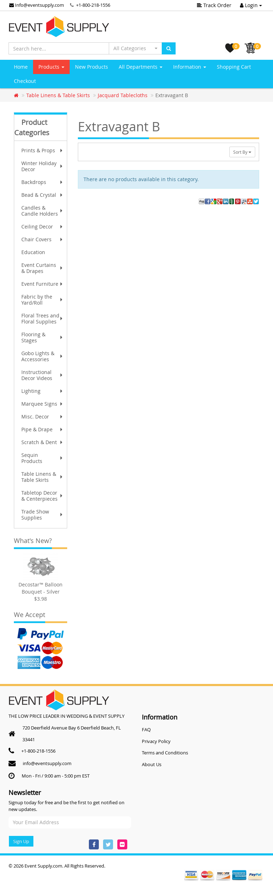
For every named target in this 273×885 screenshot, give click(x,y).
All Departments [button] (140, 66)
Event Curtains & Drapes (42, 268)
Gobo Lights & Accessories (42, 356)
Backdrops (42, 182)
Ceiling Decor (42, 226)
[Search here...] (59, 48)
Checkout (25, 81)
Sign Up (21, 841)
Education (33, 252)
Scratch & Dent (42, 442)
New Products (91, 66)
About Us (151, 764)
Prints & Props (42, 150)
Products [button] (51, 66)
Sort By (242, 152)
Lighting (42, 391)
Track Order (214, 5)
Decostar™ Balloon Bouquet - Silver (40, 588)
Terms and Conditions (165, 752)
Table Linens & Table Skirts (42, 476)
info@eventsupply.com (47, 763)
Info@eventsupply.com (36, 5)
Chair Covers (42, 239)
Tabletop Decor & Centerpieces (42, 495)
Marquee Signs (42, 403)
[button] (135, 48)
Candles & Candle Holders (42, 210)
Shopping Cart (234, 66)
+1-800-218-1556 (93, 5)
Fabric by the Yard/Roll (42, 299)
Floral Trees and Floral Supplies (42, 318)
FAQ (146, 729)
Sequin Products (42, 458)
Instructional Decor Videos (42, 375)
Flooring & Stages (42, 337)
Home (21, 66)
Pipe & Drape (42, 429)
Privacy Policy (156, 741)
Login (251, 5)
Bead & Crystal (42, 194)
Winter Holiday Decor (42, 166)
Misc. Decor (42, 416)
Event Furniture (42, 283)
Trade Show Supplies (42, 514)
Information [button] (189, 66)
